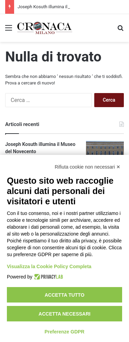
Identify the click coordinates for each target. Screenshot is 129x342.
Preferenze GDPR (65, 331)
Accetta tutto (65, 295)
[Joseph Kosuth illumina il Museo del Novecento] (105, 154)
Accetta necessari (64, 314)
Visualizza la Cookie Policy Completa (49, 266)
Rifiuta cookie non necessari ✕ (87, 167)
